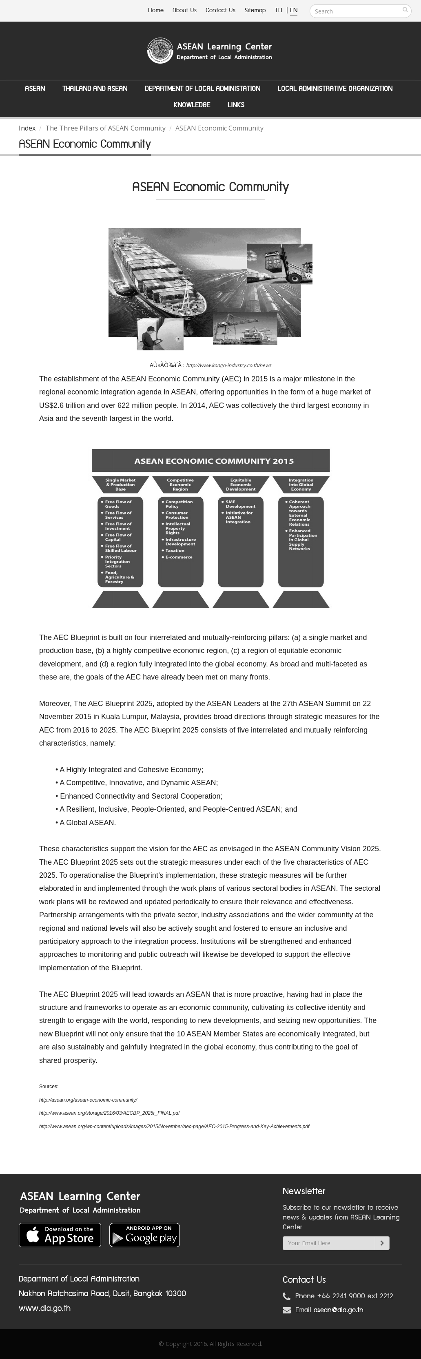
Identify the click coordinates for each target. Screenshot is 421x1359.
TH (279, 10)
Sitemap (255, 10)
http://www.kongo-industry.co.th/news (228, 365)
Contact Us (220, 10)
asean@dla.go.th (338, 1310)
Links (236, 105)
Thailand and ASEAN (94, 89)
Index (27, 128)
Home (156, 10)
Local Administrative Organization (335, 89)
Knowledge (192, 105)
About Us (185, 10)
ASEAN (35, 89)
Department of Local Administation (202, 89)
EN (293, 10)
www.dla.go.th (45, 1308)
